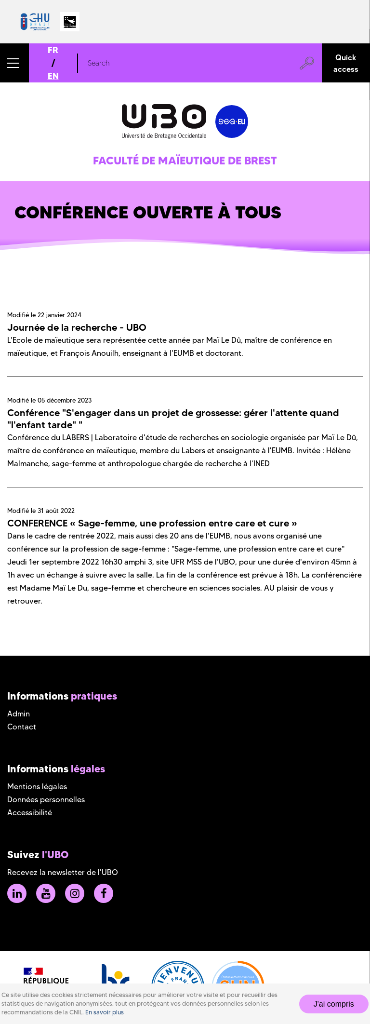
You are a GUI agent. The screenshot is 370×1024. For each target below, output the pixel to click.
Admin (18, 713)
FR (53, 49)
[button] (14, 62)
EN (53, 75)
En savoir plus (104, 1012)
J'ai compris (334, 1004)
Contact (21, 726)
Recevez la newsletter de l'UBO (62, 872)
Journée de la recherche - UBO (76, 327)
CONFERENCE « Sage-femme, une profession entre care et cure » (152, 523)
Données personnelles (46, 799)
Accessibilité (29, 812)
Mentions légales (37, 786)
